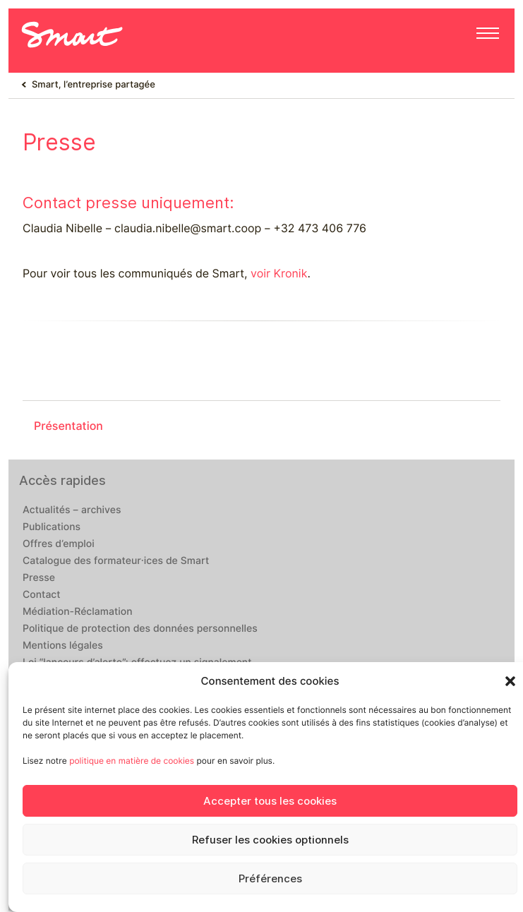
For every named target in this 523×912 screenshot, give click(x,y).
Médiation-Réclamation (78, 612)
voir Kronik (279, 273)
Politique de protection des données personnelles (140, 629)
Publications (51, 527)
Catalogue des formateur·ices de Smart (116, 561)
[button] (510, 681)
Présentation (68, 426)
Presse (39, 578)
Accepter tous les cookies (270, 801)
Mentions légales (63, 646)
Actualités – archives (72, 510)
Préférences (270, 878)
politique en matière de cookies (131, 760)
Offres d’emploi (59, 544)
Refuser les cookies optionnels (270, 840)
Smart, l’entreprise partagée (93, 84)
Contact (42, 595)
